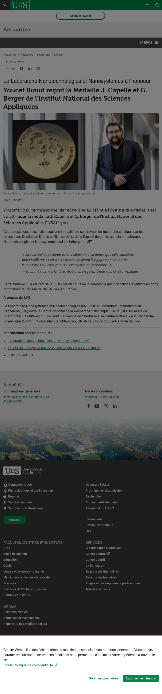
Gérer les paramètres (103, 678)
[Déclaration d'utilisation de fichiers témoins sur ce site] (81, 665)
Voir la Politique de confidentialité (28, 665)
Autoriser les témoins (141, 678)
